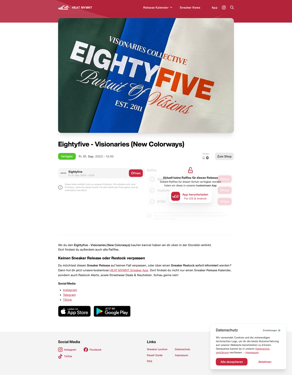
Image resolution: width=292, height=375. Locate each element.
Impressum (252, 352)
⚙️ (272, 330)
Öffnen (136, 173)
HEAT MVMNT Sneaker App (129, 270)
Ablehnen (264, 361)
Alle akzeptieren (231, 361)
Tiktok (67, 299)
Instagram (70, 289)
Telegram (69, 294)
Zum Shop (224, 156)
